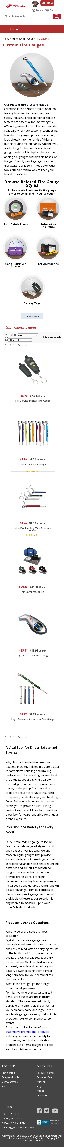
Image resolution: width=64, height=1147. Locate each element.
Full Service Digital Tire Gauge (33, 400)
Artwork (41, 1082)
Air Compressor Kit (33, 591)
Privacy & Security (34, 1138)
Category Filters (21, 327)
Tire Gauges (42, 38)
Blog (4, 1086)
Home (6, 38)
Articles (40, 1091)
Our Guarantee (10, 1082)
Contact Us (47, 2)
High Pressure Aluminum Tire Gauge (32, 719)
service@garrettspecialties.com (14, 1128)
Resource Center (45, 1073)
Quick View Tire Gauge (33, 464)
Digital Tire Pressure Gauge (33, 655)
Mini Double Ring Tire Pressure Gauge (32, 529)
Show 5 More (32, 316)
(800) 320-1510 (11, 1114)
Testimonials (8, 1073)
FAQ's (40, 1086)
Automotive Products (22, 38)
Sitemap (40, 1140)
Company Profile (10, 1077)
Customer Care (45, 1077)
